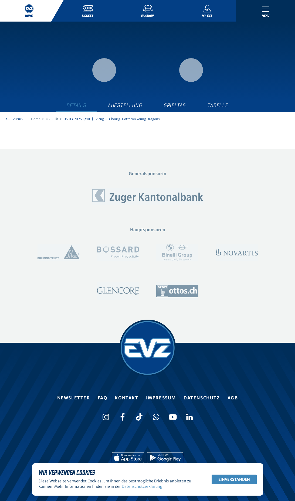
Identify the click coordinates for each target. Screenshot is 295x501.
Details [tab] (76, 105)
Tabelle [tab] (218, 105)
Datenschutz (202, 397)
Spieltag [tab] (175, 105)
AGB (233, 397)
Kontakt (126, 397)
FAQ (102, 397)
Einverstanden (234, 479)
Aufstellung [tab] (125, 105)
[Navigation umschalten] (265, 11)
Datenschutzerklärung (142, 486)
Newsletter (73, 397)
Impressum (161, 397)
